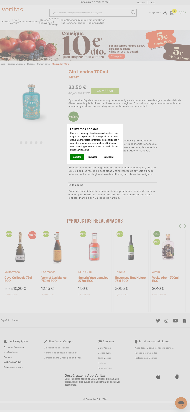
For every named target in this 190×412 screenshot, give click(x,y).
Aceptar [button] (77, 157)
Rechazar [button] (92, 157)
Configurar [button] (109, 157)
